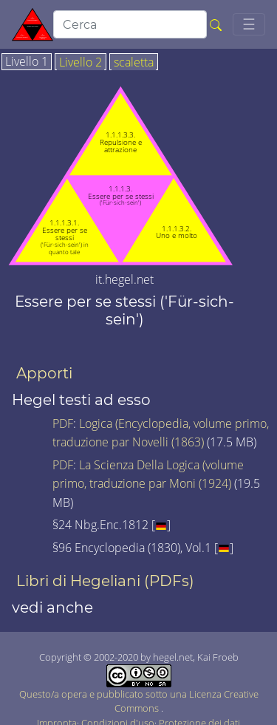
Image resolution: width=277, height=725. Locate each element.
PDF (62, 423)
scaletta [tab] (134, 62)
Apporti (44, 373)
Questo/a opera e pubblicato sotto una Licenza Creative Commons (139, 691)
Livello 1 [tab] (26, 62)
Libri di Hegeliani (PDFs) (105, 581)
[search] (130, 24)
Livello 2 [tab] (80, 62)
